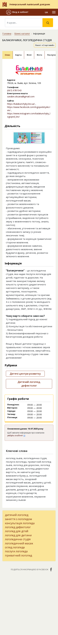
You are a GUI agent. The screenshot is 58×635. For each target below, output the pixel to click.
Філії (29, 54)
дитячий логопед (16, 515)
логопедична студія (18, 539)
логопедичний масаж (19, 543)
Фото (39, 54)
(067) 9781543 (14, 90)
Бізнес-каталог (22, 33)
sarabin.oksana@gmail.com (20, 96)
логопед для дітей (16, 531)
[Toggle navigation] (54, 12)
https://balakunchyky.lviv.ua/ (21, 103)
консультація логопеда (20, 523)
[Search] (24, 22)
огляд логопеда (15, 547)
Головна (6, 33)
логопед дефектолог (18, 527)
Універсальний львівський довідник (29, 4)
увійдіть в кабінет (16, 435)
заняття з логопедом (18, 519)
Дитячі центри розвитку (25, 373)
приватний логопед (18, 555)
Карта (18, 54)
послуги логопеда (16, 551)
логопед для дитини (18, 535)
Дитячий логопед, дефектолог (29, 383)
